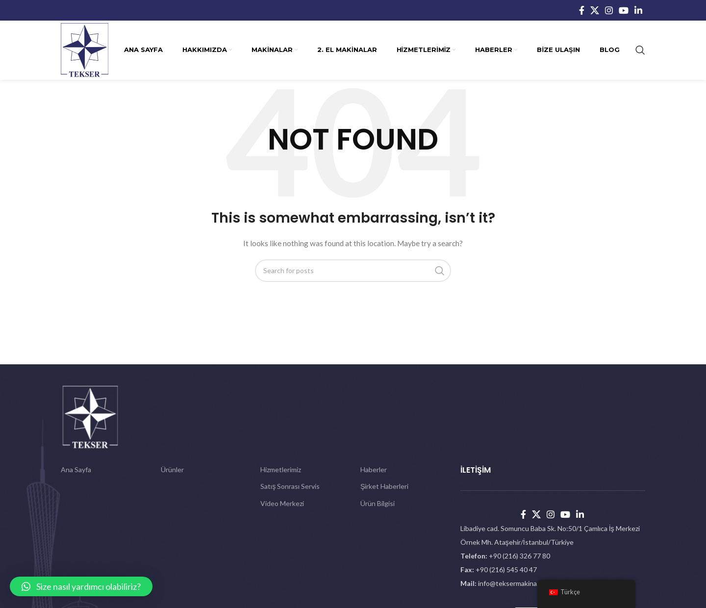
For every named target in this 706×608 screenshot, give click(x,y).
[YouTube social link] (623, 10)
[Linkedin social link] (638, 10)
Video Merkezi (282, 503)
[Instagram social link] (609, 10)
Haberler (373, 469)
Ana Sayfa (76, 469)
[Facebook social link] (581, 10)
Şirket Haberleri (384, 486)
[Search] (640, 50)
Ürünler (172, 469)
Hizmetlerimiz (280, 469)
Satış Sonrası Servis (290, 486)
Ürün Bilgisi (377, 503)
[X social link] (594, 10)
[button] (81, 586)
